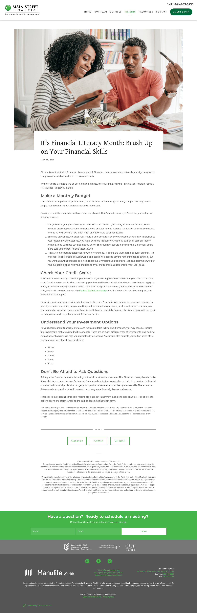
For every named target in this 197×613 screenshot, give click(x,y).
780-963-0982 (168, 577)
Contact (161, 12)
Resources (146, 12)
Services (116, 12)
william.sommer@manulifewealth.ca (108, 575)
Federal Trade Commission (93, 290)
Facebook (77, 441)
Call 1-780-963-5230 (180, 4)
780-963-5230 (168, 574)
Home (87, 12)
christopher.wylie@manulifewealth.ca (108, 573)
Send (144, 531)
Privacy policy (108, 597)
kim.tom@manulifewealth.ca (108, 570)
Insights (130, 12)
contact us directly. (117, 522)
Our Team (100, 12)
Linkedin (120, 441)
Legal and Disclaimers (92, 597)
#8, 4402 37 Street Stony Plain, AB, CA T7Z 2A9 (155, 571)
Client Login (181, 12)
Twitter (98, 441)
